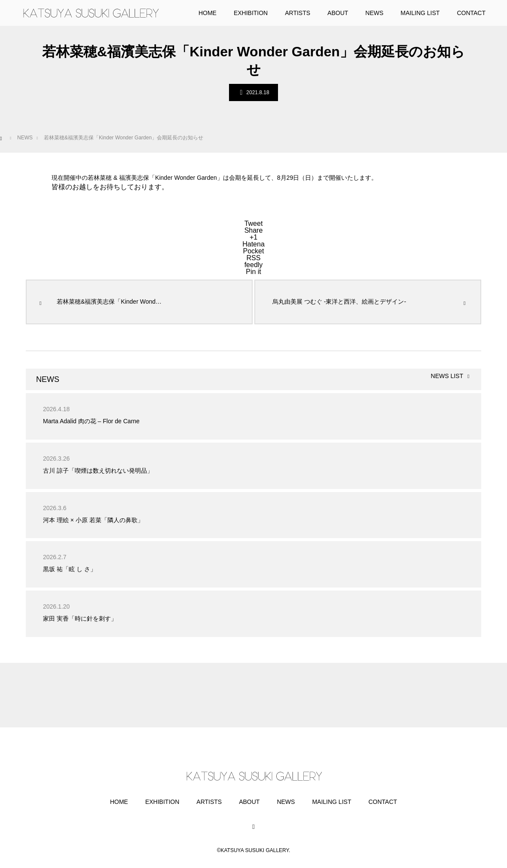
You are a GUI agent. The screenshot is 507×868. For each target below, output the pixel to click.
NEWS (286, 802)
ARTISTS (209, 802)
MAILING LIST (331, 802)
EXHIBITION (162, 802)
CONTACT (382, 802)
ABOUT (249, 802)
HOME (119, 802)
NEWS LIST (447, 376)
